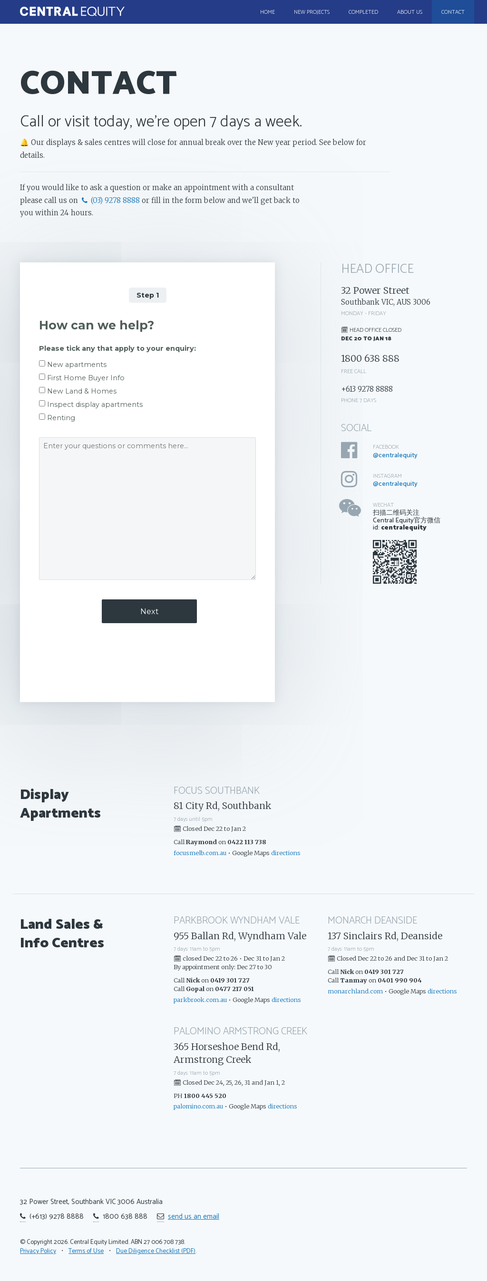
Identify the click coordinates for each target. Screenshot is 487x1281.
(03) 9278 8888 (110, 200)
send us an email (193, 1217)
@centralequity (395, 455)
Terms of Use (86, 1251)
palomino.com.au (198, 1106)
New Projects (312, 12)
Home (267, 12)
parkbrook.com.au (200, 999)
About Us (409, 12)
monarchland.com (355, 991)
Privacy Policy (38, 1251)
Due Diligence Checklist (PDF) (155, 1251)
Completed (363, 12)
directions (286, 853)
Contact (453, 12)
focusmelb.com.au (200, 853)
